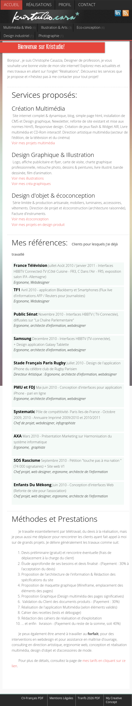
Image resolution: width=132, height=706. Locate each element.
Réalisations (38, 4)
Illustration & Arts (56, 27)
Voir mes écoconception (30, 219)
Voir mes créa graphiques (31, 183)
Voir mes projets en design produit (38, 224)
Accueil (11, 4)
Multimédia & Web (19, 27)
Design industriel (18, 35)
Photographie (50, 35)
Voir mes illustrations (28, 178)
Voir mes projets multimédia (33, 143)
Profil (64, 4)
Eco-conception (90, 27)
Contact (86, 4)
